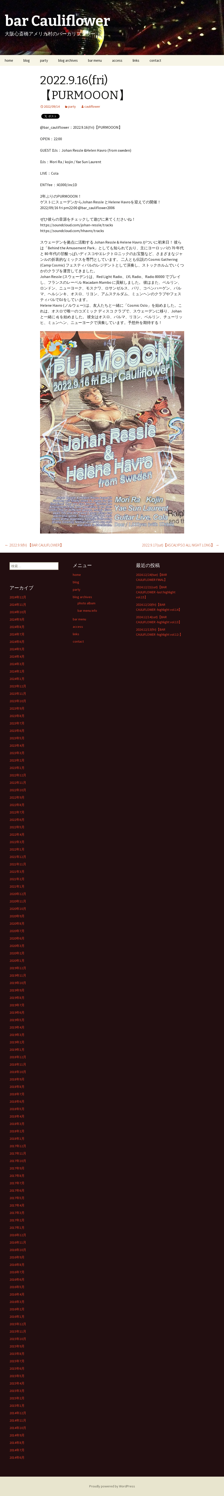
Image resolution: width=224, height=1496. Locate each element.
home (9, 60)
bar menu (95, 60)
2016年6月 (17, 1279)
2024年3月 (17, 664)
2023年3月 (17, 753)
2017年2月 (17, 1220)
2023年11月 (18, 693)
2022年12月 (18, 775)
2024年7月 (17, 634)
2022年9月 (17, 797)
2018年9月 (17, 1079)
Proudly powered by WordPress (112, 1486)
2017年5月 (17, 1198)
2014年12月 (18, 1413)
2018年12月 (18, 1057)
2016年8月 (17, 1264)
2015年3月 (17, 1391)
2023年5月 (17, 738)
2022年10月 (18, 790)
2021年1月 (17, 886)
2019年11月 (18, 975)
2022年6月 (17, 820)
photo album (86, 603)
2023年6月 (17, 731)
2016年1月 (17, 1316)
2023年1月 (17, 768)
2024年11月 (18, 604)
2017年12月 (18, 1146)
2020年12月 (18, 894)
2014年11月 (18, 1420)
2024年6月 (17, 642)
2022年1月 (17, 849)
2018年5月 (17, 1109)
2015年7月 (17, 1361)
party (44, 60)
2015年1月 (17, 1405)
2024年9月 (17, 619)
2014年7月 (17, 1450)
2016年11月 (18, 1242)
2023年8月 (17, 716)
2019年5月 (17, 1020)
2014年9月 (17, 1435)
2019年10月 (18, 983)
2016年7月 (17, 1272)
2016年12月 (18, 1235)
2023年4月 (17, 745)
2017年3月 (17, 1213)
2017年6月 (17, 1190)
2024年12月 (18, 597)
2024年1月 (17, 679)
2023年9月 (17, 708)
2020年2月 (17, 953)
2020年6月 (17, 938)
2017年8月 (17, 1175)
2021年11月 (18, 864)
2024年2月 (17, 671)
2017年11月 (18, 1153)
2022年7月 (17, 812)
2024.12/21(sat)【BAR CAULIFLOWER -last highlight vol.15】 (155, 592)
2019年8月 (17, 997)
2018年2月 (17, 1131)
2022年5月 (17, 827)
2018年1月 (17, 1138)
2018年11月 (18, 1064)
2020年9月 (17, 916)
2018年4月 (17, 1116)
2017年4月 (17, 1205)
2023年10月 (18, 701)
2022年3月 (17, 842)
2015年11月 (18, 1331)
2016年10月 (18, 1250)
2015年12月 (18, 1324)
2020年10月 (18, 908)
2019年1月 (17, 1049)
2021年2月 (17, 879)
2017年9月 (17, 1168)
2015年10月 (18, 1339)
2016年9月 (17, 1257)
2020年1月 (17, 960)
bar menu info (87, 610)
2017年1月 (17, 1227)
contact (155, 60)
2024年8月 (17, 627)
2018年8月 (17, 1086)
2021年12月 (18, 857)
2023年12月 (18, 686)
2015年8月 (17, 1353)
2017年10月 (18, 1161)
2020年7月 (17, 931)
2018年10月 (18, 1072)
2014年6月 (17, 1457)
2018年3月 (17, 1124)
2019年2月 (17, 1042)
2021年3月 (17, 871)
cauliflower (92, 106)
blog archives (68, 60)
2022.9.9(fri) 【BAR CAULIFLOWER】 (34, 545)
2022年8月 (17, 805)
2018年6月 (17, 1101)
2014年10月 (18, 1428)
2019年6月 (17, 1012)
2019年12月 (18, 968)
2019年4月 (17, 1027)
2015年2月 (17, 1398)
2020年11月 (18, 901)
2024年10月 (18, 612)
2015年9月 (17, 1346)
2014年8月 (17, 1442)
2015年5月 (17, 1376)
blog (26, 60)
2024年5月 (17, 649)
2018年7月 (17, 1094)
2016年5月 (17, 1287)
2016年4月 (17, 1294)
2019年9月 (17, 990)
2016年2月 (17, 1309)
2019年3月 (17, 1035)
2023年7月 (17, 723)
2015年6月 (17, 1368)
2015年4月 (17, 1383)
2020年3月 (17, 946)
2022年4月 (17, 834)
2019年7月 (17, 1005)
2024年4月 (17, 656)
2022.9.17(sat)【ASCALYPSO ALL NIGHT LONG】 (180, 545)
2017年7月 (17, 1183)
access (117, 60)
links (136, 60)
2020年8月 (17, 923)
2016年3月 (17, 1302)
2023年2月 (17, 760)
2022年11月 (18, 782)
